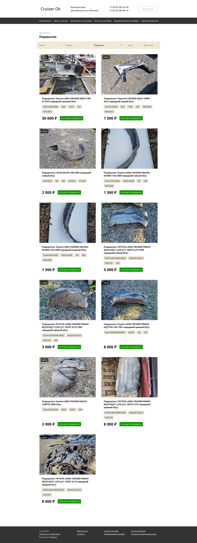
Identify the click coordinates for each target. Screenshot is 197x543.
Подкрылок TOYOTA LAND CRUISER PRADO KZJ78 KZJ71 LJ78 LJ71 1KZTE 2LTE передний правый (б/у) (127, 404)
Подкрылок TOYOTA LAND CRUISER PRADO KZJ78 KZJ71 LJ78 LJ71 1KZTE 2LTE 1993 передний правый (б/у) (65, 327)
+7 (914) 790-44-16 (118, 10)
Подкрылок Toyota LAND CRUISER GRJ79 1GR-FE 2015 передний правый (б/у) (66, 100)
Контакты (81, 534)
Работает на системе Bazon (49, 534)
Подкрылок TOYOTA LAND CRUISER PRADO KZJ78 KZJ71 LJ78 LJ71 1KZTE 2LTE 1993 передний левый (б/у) (127, 249)
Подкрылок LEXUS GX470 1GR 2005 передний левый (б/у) (66, 174)
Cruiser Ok (50, 8)
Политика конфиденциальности (143, 534)
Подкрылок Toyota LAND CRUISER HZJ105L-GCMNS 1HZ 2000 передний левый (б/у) (127, 174)
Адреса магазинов (138, 531)
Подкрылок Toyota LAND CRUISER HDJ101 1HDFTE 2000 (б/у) (64, 403)
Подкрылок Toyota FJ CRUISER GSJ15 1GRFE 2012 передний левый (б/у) (127, 100)
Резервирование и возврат (114, 534)
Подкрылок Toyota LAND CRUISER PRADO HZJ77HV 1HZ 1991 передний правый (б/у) (126, 326)
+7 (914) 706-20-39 (118, 7)
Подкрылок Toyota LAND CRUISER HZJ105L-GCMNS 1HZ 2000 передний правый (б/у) (65, 248)
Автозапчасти (44, 32)
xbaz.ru (54, 537)
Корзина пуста (147, 9)
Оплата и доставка (111, 531)
